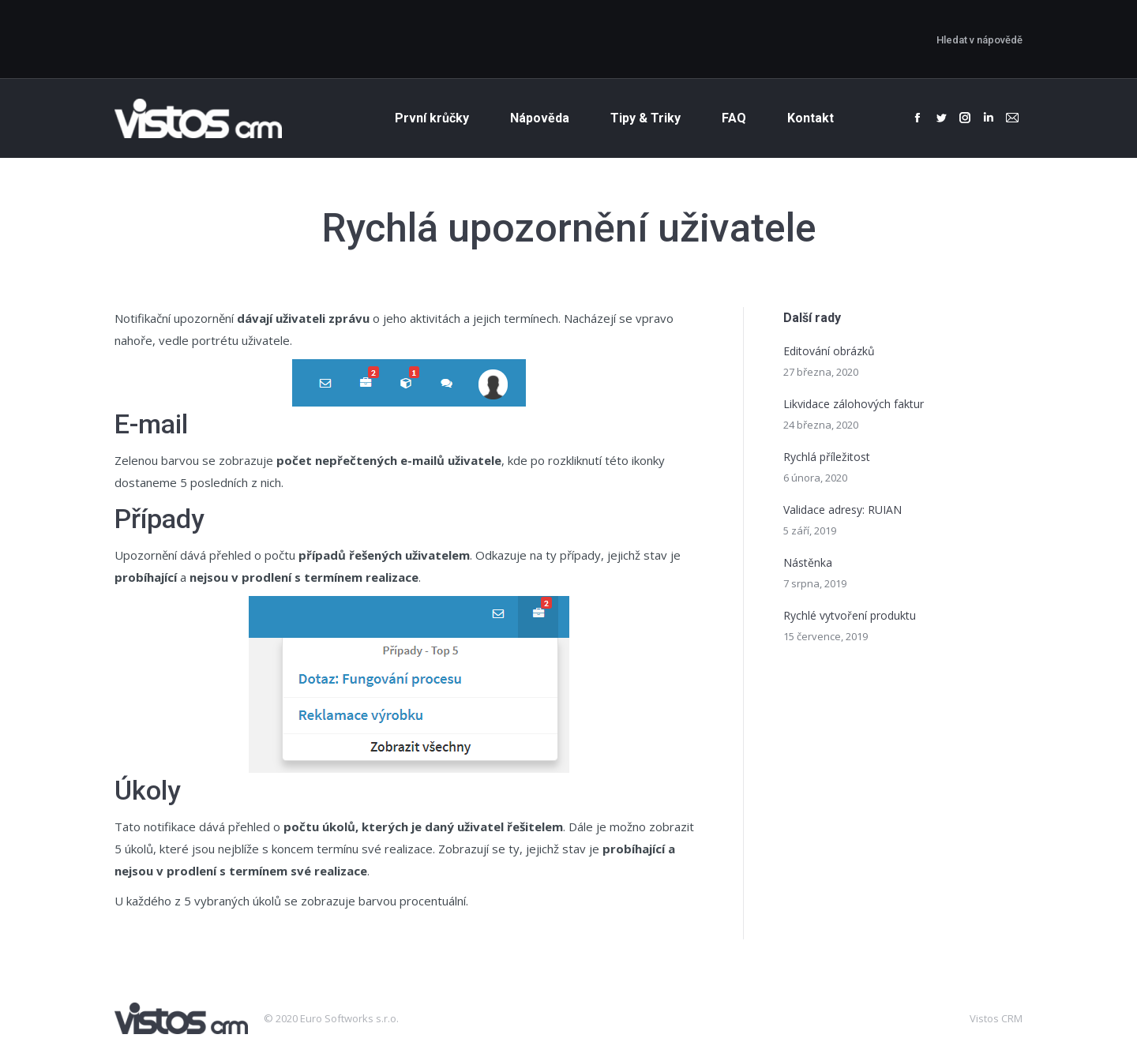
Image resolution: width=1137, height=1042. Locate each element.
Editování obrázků (829, 350)
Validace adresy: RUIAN (842, 509)
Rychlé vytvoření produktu (849, 615)
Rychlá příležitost (826, 456)
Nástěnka (807, 562)
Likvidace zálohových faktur (853, 403)
